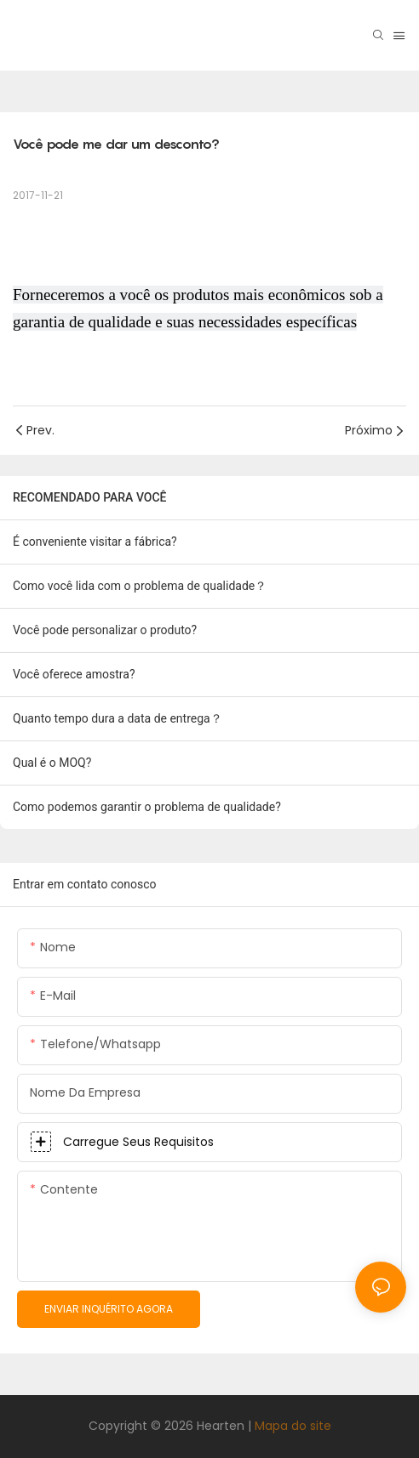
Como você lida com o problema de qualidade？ (140, 586)
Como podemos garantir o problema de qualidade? (147, 807)
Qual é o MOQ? (52, 762)
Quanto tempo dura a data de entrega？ (117, 718)
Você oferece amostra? (74, 674)
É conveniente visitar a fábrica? (95, 541)
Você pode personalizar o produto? (105, 630)
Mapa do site (293, 1425)
